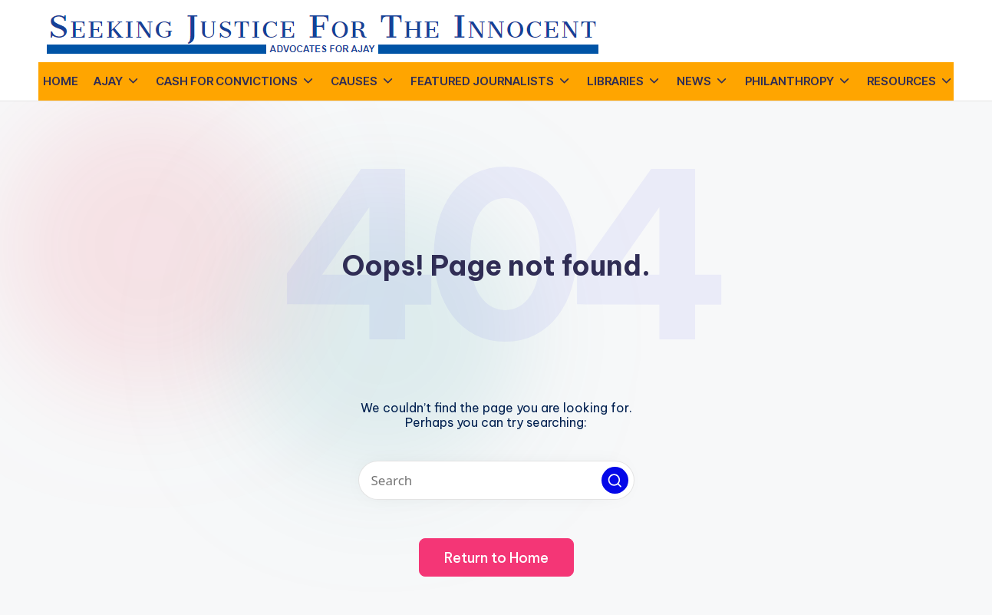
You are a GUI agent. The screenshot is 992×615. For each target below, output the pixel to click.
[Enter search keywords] (496, 480)
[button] (614, 480)
